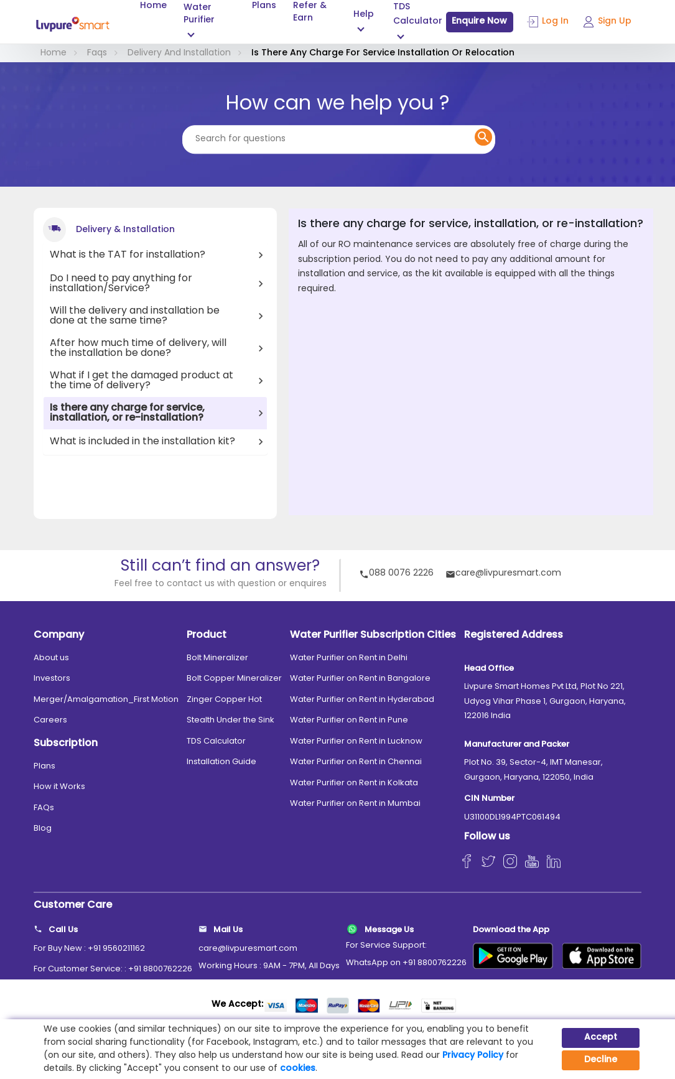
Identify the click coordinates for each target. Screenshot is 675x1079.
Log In (548, 21)
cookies (297, 1069)
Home (153, 6)
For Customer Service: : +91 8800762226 (113, 969)
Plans (264, 6)
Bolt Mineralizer (217, 658)
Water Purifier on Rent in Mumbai (355, 803)
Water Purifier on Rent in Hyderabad (362, 699)
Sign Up (607, 21)
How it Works (59, 786)
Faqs (97, 53)
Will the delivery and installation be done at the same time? (135, 316)
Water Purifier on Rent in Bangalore (360, 678)
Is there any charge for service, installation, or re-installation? (127, 413)
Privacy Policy (472, 1056)
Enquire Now (479, 21)
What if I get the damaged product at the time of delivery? (141, 381)
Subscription (66, 744)
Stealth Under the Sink (230, 720)
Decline (600, 1060)
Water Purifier (199, 14)
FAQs (44, 808)
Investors (52, 678)
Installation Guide (221, 761)
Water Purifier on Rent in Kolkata (354, 783)
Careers (50, 720)
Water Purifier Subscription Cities (373, 635)
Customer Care (73, 905)
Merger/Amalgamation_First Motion (106, 699)
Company (59, 635)
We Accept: (237, 1004)
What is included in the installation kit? (142, 442)
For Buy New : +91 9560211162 (89, 948)
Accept (600, 1037)
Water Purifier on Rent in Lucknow (356, 741)
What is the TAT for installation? (127, 255)
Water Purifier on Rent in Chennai (356, 761)
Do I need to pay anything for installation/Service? (121, 284)
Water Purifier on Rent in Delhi (348, 658)
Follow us (487, 837)
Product (206, 635)
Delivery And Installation (179, 53)
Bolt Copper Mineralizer (234, 678)
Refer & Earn (310, 12)
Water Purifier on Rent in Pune (349, 720)
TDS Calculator (216, 741)
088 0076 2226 (396, 574)
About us (51, 658)
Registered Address (513, 635)
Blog (43, 828)
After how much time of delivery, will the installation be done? (138, 348)
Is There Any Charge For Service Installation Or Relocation (382, 53)
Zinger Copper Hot (224, 699)
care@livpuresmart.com (503, 574)
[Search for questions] (338, 139)
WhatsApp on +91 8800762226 (406, 962)
